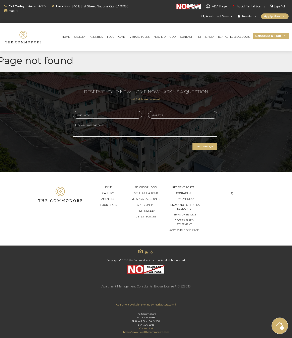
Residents (246, 16)
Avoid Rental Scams (248, 6)
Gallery (108, 193)
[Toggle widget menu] (280, 326)
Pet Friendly (146, 210)
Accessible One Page (184, 230)
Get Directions (146, 216)
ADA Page (216, 6)
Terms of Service (184, 214)
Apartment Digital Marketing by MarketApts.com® (146, 304)
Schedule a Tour (146, 193)
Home (108, 187)
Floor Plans (108, 204)
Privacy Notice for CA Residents (184, 206)
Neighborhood (146, 187)
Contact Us (184, 193)
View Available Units (146, 198)
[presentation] (103, 148)
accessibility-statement (184, 222)
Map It (13, 11)
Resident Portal (184, 187)
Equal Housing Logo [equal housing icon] (140, 251)
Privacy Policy (184, 198)
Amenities (108, 198)
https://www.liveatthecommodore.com (146, 331)
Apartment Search (216, 16)
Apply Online (146, 204)
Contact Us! (146, 328)
